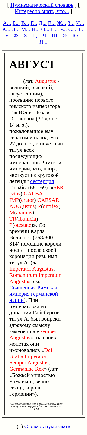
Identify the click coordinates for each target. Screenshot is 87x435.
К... (6, 29)
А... (7, 23)
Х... (27, 35)
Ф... (17, 35)
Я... (43, 42)
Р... (63, 29)
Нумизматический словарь (41, 5)
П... (55, 29)
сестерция (42, 181)
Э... (67, 35)
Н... (36, 29)
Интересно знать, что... (42, 11)
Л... (15, 29)
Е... (52, 23)
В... (25, 23)
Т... (80, 29)
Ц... (37, 35)
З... (71, 23)
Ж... (61, 23)
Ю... (77, 35)
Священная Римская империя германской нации (33, 293)
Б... (16, 23)
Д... (43, 23)
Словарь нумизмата (47, 426)
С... (72, 29)
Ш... (56, 35)
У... (8, 35)
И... (80, 23)
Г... (34, 23)
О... (45, 29)
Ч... (47, 35)
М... (25, 29)
